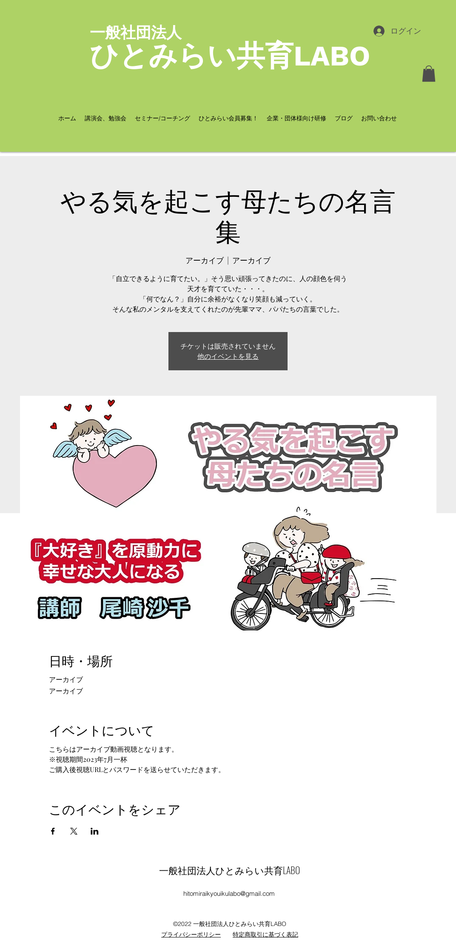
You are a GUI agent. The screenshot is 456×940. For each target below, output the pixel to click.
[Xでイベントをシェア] (74, 831)
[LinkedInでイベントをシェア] (95, 831)
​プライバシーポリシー (191, 934)
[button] (429, 73)
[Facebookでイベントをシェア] (53, 831)
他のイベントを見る (228, 356)
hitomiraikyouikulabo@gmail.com (229, 893)
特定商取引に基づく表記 (265, 934)
